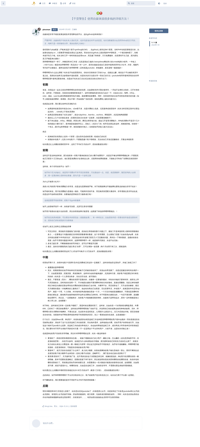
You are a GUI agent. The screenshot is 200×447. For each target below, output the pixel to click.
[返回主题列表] (3, 3)
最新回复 (153, 81)
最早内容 (153, 38)
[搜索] (141, 3)
